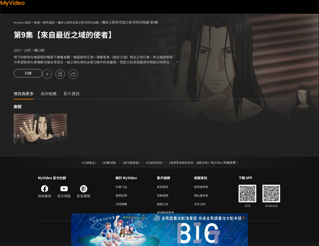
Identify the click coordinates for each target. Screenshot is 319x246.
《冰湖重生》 (85, 163)
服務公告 (163, 206)
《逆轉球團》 (106, 163)
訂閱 (28, 74)
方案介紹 (122, 187)
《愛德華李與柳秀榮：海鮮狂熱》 (192, 163)
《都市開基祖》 (130, 163)
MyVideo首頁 (24, 22)
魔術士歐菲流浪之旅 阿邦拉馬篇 (87, 22)
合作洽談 (203, 206)
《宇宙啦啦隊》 (154, 163)
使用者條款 (205, 187)
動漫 (40, 22)
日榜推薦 (122, 206)
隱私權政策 (205, 197)
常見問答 (163, 187)
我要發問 (163, 197)
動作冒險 (53, 22)
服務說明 (122, 197)
